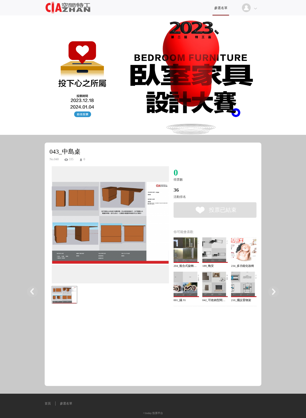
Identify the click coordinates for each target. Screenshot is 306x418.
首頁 (48, 403)
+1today (147, 413)
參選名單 (221, 8)
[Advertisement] (103, 325)
